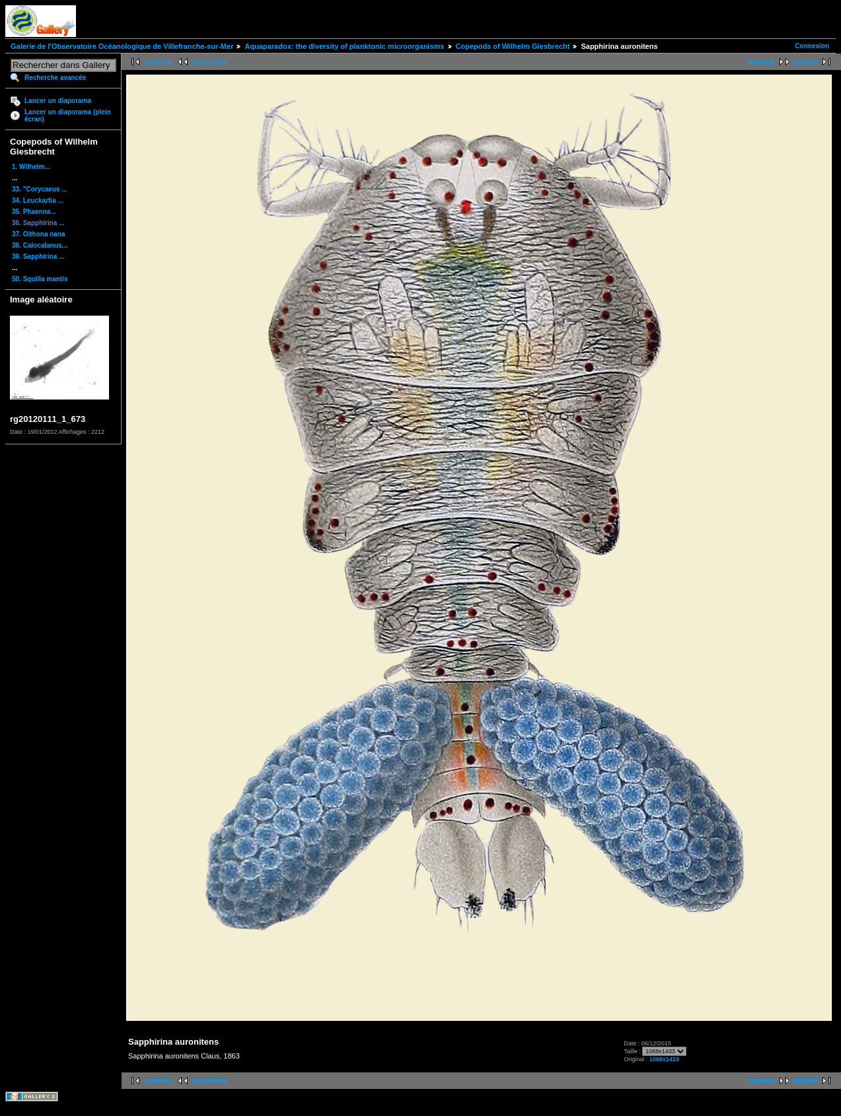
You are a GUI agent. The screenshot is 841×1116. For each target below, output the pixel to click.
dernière (806, 61)
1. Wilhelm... (31, 166)
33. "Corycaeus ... (39, 189)
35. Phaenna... (34, 211)
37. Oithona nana (38, 234)
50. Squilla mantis (39, 279)
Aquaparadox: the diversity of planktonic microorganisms (344, 46)
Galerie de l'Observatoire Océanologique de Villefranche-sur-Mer (122, 46)
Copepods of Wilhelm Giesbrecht (513, 46)
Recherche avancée (55, 77)
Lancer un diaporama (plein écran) (67, 115)
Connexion (812, 46)
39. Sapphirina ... (38, 256)
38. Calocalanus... (39, 245)
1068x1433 (664, 1059)
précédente (209, 61)
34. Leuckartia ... (37, 200)
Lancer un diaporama (57, 100)
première (158, 61)
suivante (761, 61)
